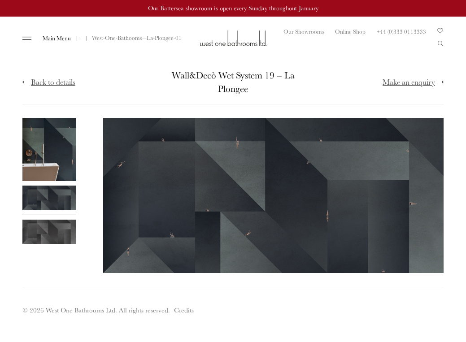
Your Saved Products (440, 33)
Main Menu (57, 38)
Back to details (53, 81)
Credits (184, 310)
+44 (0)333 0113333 (401, 31)
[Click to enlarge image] (49, 149)
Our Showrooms (303, 31)
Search (440, 43)
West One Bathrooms (233, 38)
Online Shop (350, 31)
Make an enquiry (409, 81)
